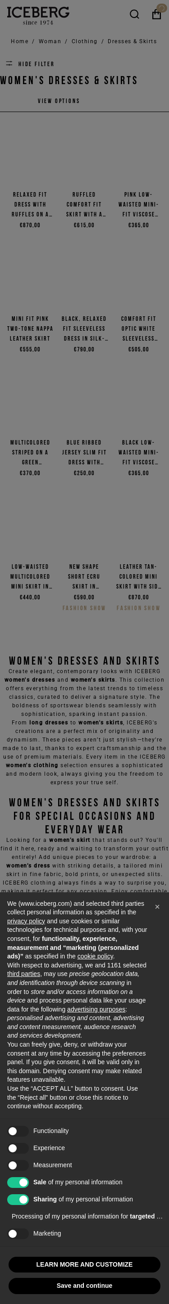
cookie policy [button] (95, 956)
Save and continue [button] (85, 1285)
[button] (157, 906)
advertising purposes (96, 1009)
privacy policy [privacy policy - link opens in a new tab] (26, 921)
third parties (23, 973)
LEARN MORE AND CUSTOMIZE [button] (85, 1264)
